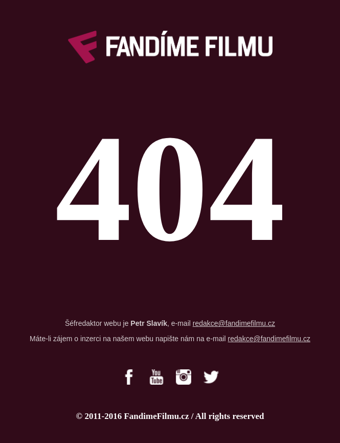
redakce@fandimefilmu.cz (234, 323)
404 (170, 188)
